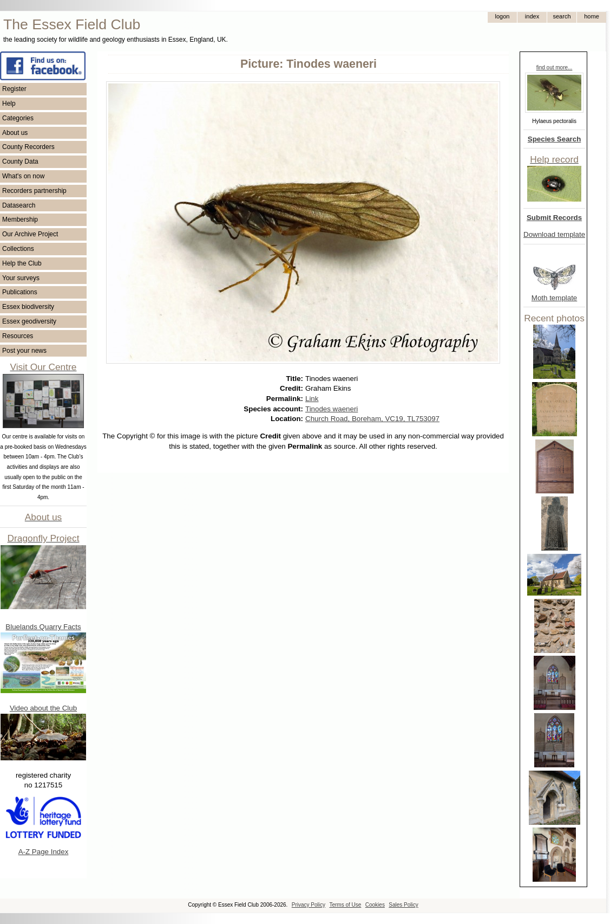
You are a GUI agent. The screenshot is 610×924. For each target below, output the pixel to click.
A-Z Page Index (43, 852)
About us (15, 133)
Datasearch (18, 205)
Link (311, 399)
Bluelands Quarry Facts (43, 627)
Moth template (554, 298)
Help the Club (22, 263)
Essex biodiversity (28, 307)
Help (9, 103)
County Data (20, 161)
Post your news (24, 350)
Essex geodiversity (29, 321)
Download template (554, 234)
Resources (17, 336)
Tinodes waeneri (331, 409)
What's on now (23, 176)
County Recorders (28, 147)
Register (14, 89)
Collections (18, 249)
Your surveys (21, 278)
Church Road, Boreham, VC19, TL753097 (372, 419)
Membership (20, 219)
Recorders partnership (34, 191)
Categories (18, 118)
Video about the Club (43, 708)
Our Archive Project (30, 234)
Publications (19, 292)
